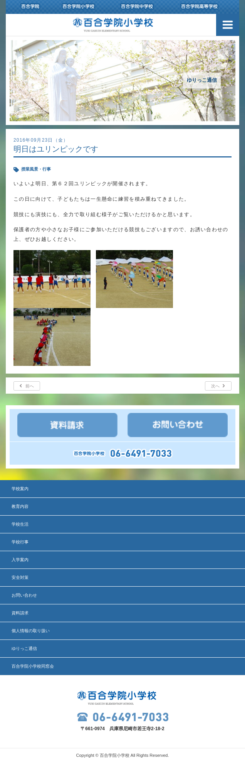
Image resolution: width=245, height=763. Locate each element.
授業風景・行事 (36, 169)
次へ (215, 386)
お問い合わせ (24, 595)
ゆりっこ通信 (24, 648)
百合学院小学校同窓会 (33, 666)
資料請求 (20, 613)
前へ (29, 386)
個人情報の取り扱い (31, 630)
